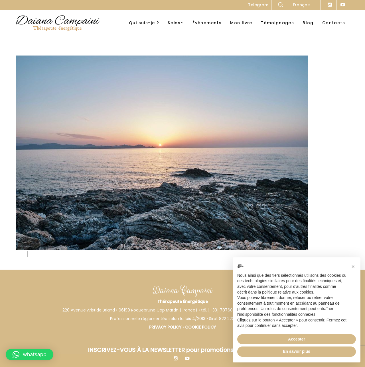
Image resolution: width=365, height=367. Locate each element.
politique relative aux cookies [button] (287, 292)
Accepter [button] (296, 339)
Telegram (258, 5)
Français (302, 5)
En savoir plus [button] (296, 351)
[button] (29, 354)
